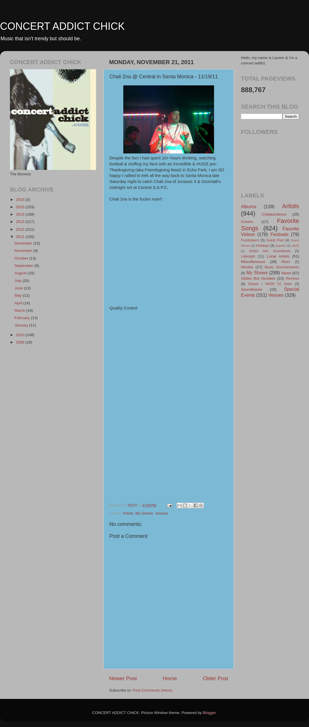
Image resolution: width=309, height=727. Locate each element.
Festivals (279, 234)
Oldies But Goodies (258, 278)
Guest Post (275, 240)
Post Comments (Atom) (152, 690)
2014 (21, 214)
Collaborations (274, 214)
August (20, 273)
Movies (247, 267)
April (18, 303)
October (21, 258)
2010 (21, 335)
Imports (281, 245)
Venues (161, 513)
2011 (21, 237)
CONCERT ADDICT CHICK (62, 26)
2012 (21, 229)
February (22, 318)
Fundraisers (250, 240)
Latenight (248, 256)
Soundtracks (251, 289)
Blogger (209, 713)
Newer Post (123, 678)
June (19, 288)
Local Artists (278, 256)
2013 (21, 222)
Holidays (262, 246)
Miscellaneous (253, 262)
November (23, 250)
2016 (21, 199)
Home (170, 678)
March (20, 310)
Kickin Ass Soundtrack (269, 251)
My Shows (144, 513)
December (23, 243)
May (18, 295)
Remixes (292, 279)
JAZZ (295, 245)
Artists (128, 513)
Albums (248, 206)
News (286, 273)
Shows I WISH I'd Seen (270, 284)
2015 (21, 207)
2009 (21, 342)
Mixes (285, 262)
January (21, 325)
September (24, 266)
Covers (247, 222)
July (18, 281)
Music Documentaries (282, 267)
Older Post (215, 678)
